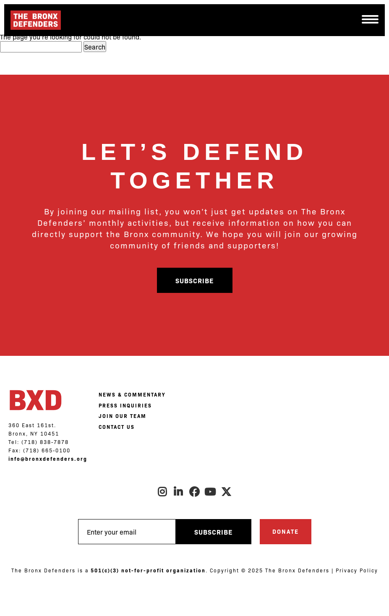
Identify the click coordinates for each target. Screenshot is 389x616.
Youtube (210, 492)
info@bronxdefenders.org (47, 458)
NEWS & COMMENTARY (132, 394)
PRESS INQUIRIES (125, 405)
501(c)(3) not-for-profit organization (148, 570)
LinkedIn (178, 492)
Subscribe (194, 280)
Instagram (162, 492)
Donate (285, 531)
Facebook (194, 492)
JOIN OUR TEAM (122, 415)
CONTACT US (117, 426)
